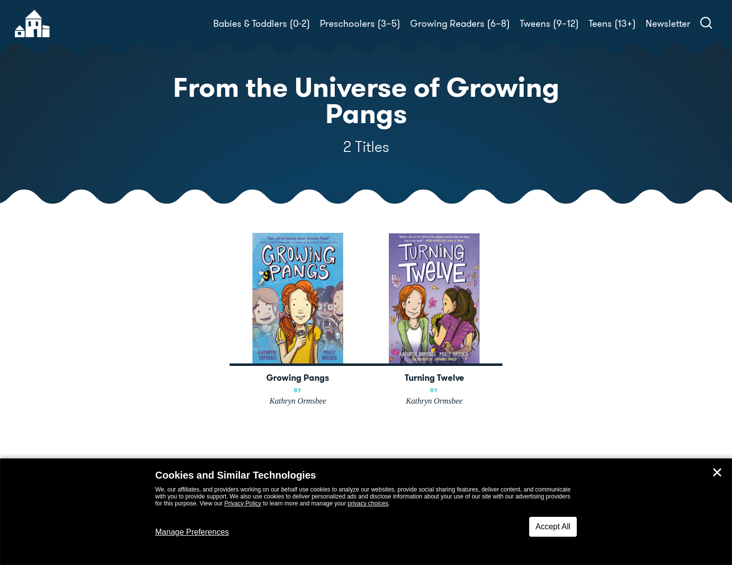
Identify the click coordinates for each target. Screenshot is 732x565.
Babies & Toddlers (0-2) (261, 23)
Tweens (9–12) (549, 23)
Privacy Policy (242, 503)
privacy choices (368, 503)
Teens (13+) (612, 23)
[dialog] (366, 512)
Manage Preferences (192, 532)
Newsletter (668, 23)
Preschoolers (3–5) (360, 23)
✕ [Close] (717, 473)
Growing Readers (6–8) (460, 23)
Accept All (553, 526)
